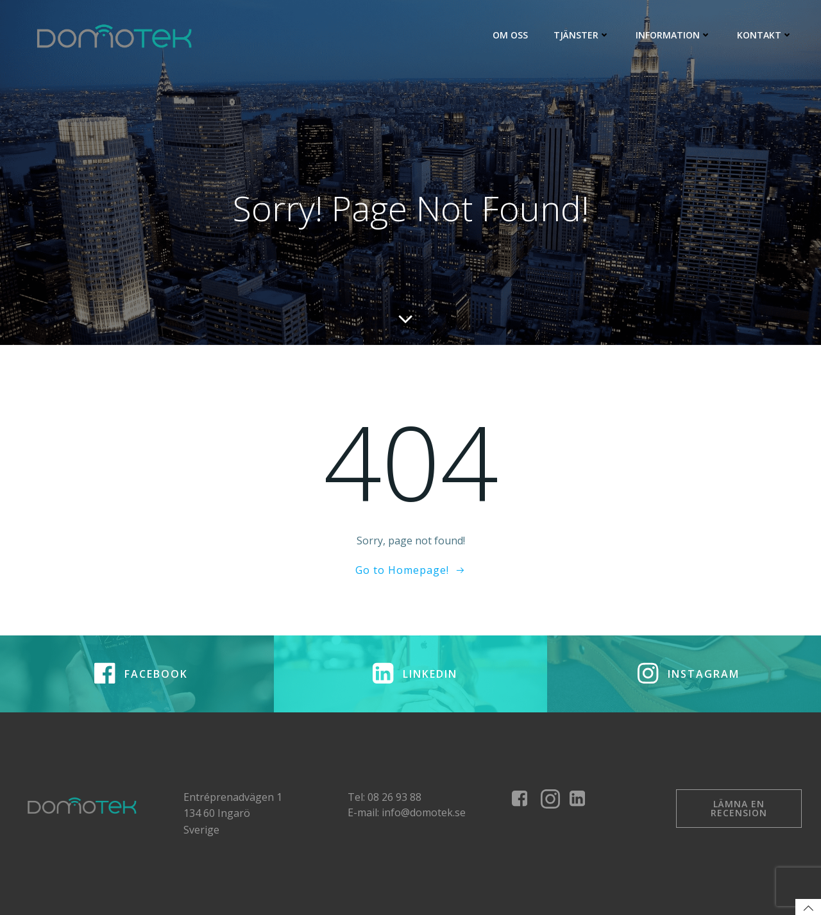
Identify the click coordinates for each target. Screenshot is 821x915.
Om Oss (510, 35)
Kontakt (765, 35)
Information (673, 35)
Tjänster (582, 35)
